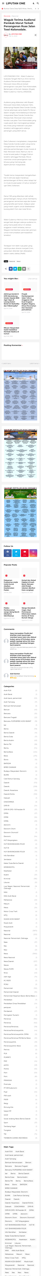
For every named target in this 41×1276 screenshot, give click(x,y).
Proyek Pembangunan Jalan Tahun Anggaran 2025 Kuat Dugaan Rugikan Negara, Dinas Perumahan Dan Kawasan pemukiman (29, 302)
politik (20, 1065)
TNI (20, 1134)
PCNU (20, 984)
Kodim (20, 875)
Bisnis (20, 760)
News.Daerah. (20, 961)
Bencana (20, 714)
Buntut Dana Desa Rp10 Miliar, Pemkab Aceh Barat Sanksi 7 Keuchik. (18, 9)
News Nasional (20, 958)
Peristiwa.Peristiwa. (20, 1027)
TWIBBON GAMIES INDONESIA (20, 1138)
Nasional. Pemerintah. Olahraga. (20, 938)
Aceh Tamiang (20, 702)
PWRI (20, 1100)
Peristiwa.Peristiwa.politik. (20, 1030)
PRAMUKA (20, 1080)
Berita (20, 729)
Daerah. (20, 786)
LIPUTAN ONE (15, 3)
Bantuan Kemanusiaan (20, 706)
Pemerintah (20, 988)
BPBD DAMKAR (20, 767)
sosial (20, 1115)
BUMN (20, 775)
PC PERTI (20, 981)
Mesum (20, 904)
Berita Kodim (20, 740)
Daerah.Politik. (20, 794)
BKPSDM (20, 764)
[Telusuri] (38, 3)
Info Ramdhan (20, 856)
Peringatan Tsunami (20, 1015)
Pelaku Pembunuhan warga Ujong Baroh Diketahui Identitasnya (11, 612)
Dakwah (20, 798)
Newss (20, 965)
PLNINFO (20, 1057)
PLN (20, 1054)
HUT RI (20, 848)
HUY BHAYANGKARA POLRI (20, 852)
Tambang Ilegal (20, 1126)
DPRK (20, 817)
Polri (20, 1073)
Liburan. (20, 882)
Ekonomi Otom (20, 829)
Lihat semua (32, 278)
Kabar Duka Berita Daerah (20, 863)
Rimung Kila (20, 1107)
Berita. (20, 748)
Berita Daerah (20, 733)
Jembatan (20, 860)
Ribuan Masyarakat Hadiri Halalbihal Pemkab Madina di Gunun (11, 331)
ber (20, 725)
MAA (20, 892)
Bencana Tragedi (20, 717)
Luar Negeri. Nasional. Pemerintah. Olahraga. (20, 887)
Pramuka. (20, 1084)
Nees (20, 942)
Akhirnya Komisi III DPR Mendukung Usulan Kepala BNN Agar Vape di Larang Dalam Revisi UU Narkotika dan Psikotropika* (11, 300)
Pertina (20, 1050)
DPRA (20, 813)
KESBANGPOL (20, 867)
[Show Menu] (3, 3)
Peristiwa (20, 1019)
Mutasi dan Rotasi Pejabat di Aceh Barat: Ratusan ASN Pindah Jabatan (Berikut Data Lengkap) (29, 585)
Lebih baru (7, 363)
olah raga (20, 977)
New (20, 950)
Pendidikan (20, 1000)
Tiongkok (20, 1130)
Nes (20, 946)
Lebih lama (34, 363)
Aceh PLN (20, 690)
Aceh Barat (20, 694)
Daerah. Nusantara (20, 790)
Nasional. (20, 934)
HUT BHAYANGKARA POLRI (20, 844)
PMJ (20, 1061)
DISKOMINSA (20, 802)
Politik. (20, 1069)
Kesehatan (20, 871)
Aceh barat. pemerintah (20, 698)
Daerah (20, 783)
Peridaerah (20, 1011)
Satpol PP (20, 1111)
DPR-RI (20, 806)
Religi (20, 1103)
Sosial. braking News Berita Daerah (20, 1119)
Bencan (20, 710)
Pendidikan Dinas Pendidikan (20, 1004)
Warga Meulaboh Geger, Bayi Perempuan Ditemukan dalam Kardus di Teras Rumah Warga (29, 613)
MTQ (20, 915)
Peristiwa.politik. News (20, 1046)
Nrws (20, 973)
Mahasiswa (20, 900)
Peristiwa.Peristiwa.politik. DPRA (20, 1034)
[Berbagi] (35, 35)
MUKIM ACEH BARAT (20, 919)
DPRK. (20, 821)
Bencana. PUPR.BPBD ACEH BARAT (20, 721)
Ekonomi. (20, 836)
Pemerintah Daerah (20, 992)
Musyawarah (20, 927)
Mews (20, 908)
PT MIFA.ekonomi (20, 1088)
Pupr (20, 1092)
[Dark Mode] (34, 3)
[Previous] (36, 9)
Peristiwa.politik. (20, 1042)
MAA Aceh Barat (20, 896)
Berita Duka (20, 737)
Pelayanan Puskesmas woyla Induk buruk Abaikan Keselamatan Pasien (11, 585)
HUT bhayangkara (20, 840)
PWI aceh (20, 1096)
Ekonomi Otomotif (20, 833)
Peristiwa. (20, 1023)
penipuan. (20, 1007)
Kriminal (20, 879)
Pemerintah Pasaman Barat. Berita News (20, 996)
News (18, 261)
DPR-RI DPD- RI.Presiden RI (20, 810)
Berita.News (20, 752)
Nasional (15, 16)
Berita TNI (20, 744)
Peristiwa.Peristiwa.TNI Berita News (20, 1038)
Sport (20, 1123)
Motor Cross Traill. (20, 911)
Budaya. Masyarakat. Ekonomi (20, 771)
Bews (20, 756)
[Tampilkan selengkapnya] (28, 269)
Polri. (20, 1077)
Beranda (7, 16)
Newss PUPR (20, 969)
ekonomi (20, 825)
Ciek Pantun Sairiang (20, 779)
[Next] (38, 9)
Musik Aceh (20, 923)
